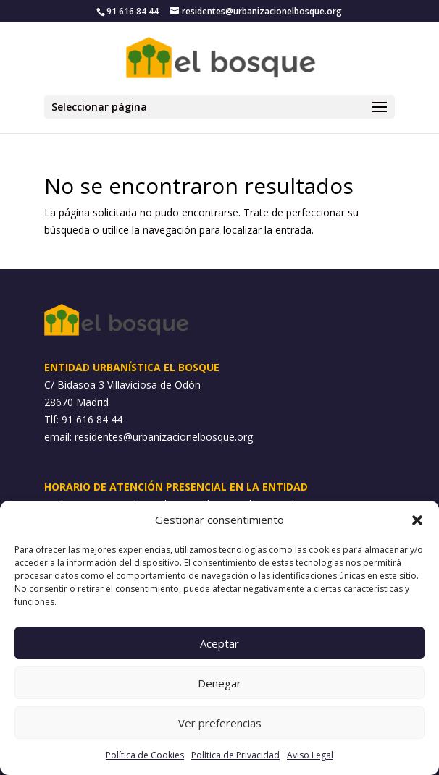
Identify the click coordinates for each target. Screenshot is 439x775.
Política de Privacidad (235, 755)
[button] (417, 520)
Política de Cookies (145, 755)
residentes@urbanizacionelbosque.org (164, 437)
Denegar (219, 683)
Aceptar (219, 643)
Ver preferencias (220, 723)
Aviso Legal (310, 755)
